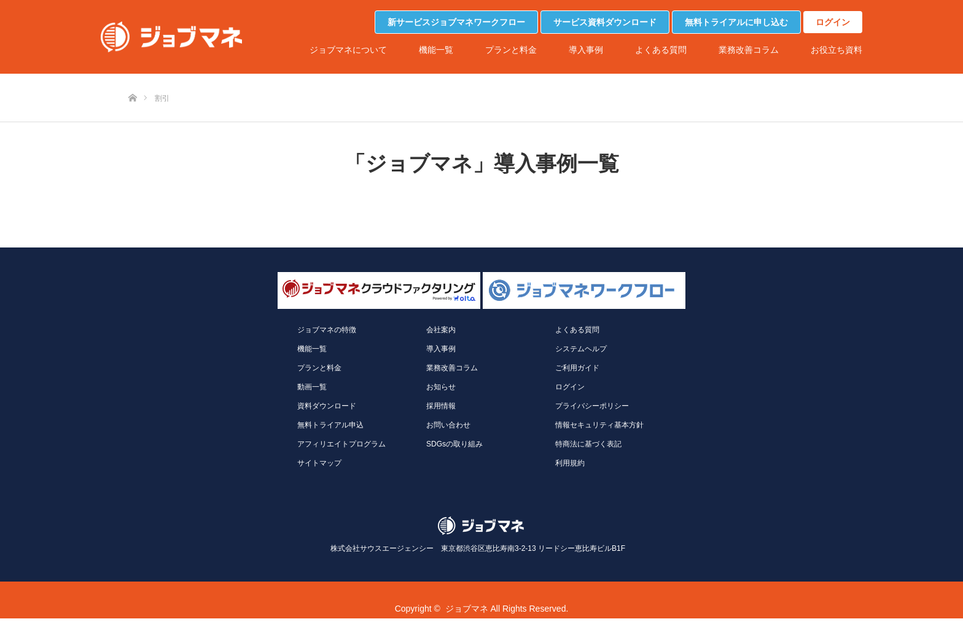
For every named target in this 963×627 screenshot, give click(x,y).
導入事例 (586, 50)
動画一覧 (312, 387)
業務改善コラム (749, 50)
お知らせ (441, 387)
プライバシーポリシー (592, 406)
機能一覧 (436, 50)
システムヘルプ (581, 349)
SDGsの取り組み (454, 444)
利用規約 (570, 463)
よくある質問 (661, 50)
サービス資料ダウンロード (605, 22)
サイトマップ (319, 463)
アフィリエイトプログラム (341, 444)
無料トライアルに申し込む (736, 22)
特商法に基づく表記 (588, 444)
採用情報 (441, 406)
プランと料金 (511, 50)
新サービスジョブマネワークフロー (456, 22)
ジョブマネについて (348, 50)
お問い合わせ (448, 425)
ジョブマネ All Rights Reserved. (507, 608)
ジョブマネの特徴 (326, 329)
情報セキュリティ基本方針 (599, 425)
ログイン (833, 22)
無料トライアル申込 (330, 425)
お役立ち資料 (836, 50)
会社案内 (441, 329)
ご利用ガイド (577, 368)
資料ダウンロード (326, 406)
